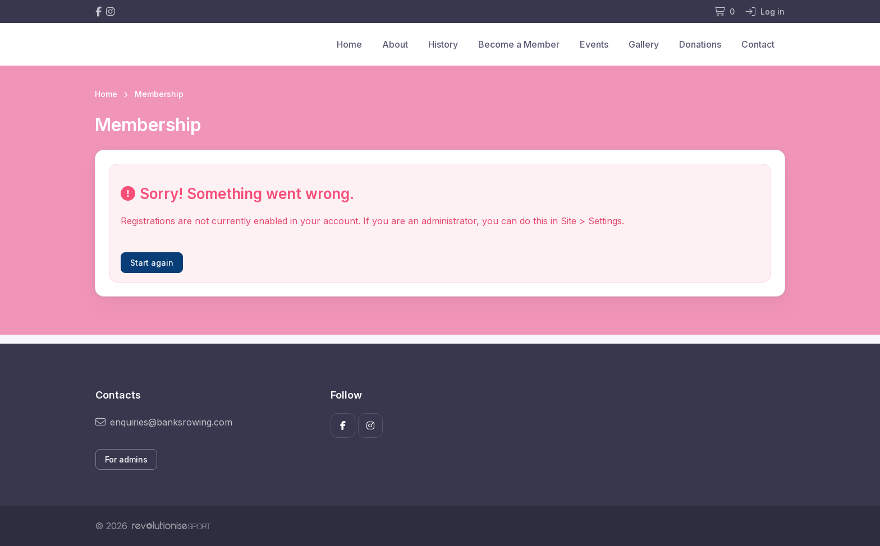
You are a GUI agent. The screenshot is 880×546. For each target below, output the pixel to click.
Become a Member (519, 44)
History (443, 44)
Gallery (644, 44)
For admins (126, 459)
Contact (757, 44)
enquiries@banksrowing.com (163, 422)
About (395, 44)
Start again (151, 262)
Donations (700, 44)
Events (594, 44)
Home (349, 44)
